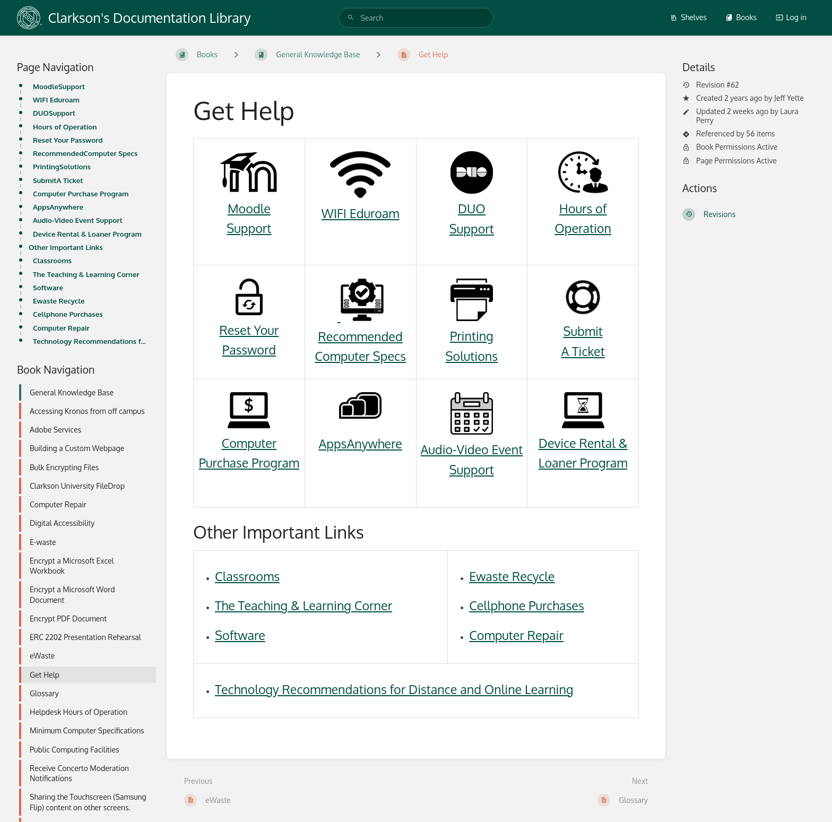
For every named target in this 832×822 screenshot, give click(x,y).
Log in (791, 17)
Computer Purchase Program (80, 193)
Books (741, 17)
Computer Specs (360, 356)
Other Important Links (66, 247)
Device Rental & (583, 443)
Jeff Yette (789, 97)
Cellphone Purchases (68, 313)
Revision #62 (710, 85)
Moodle (249, 208)
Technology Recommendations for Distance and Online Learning (91, 340)
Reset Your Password (67, 139)
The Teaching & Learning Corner (86, 274)
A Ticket (582, 351)
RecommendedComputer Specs (85, 153)
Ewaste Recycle (58, 300)
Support (249, 228)
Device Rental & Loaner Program (87, 233)
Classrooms (52, 260)
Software (48, 287)
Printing (471, 335)
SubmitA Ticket (58, 180)
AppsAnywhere (58, 206)
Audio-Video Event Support (78, 219)
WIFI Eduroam (56, 99)
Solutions (472, 356)
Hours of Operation (65, 126)
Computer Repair (61, 327)
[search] (416, 18)
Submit (582, 331)
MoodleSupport (59, 86)
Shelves (688, 17)
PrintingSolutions (62, 166)
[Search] (350, 17)
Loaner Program (583, 462)
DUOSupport (54, 112)
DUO (472, 208)
